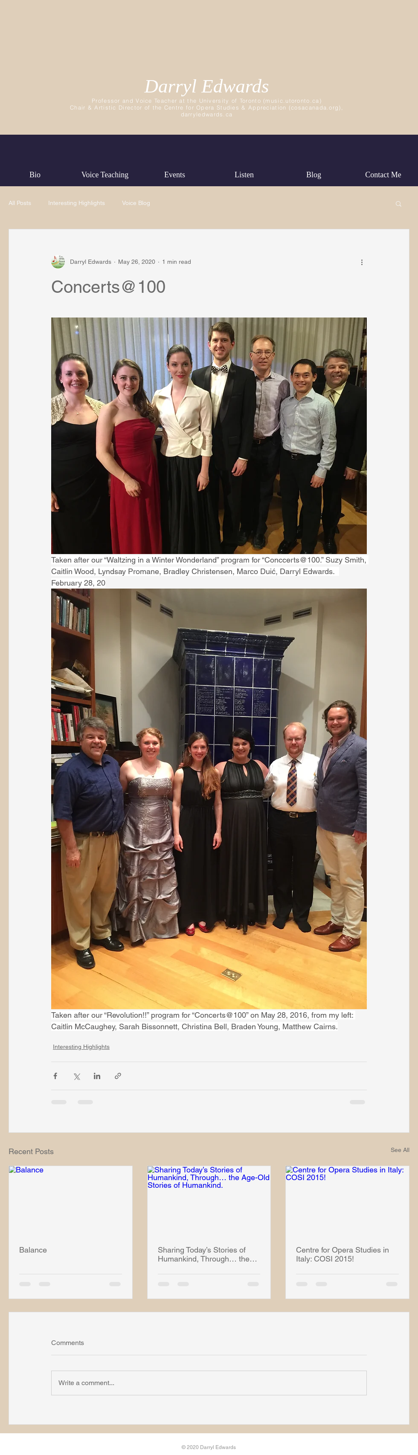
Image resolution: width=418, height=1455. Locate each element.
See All (400, 1149)
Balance (33, 1249)
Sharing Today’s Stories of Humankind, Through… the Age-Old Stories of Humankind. (204, 1254)
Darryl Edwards (206, 86)
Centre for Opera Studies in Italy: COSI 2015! (342, 1254)
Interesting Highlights (76, 202)
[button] (399, 203)
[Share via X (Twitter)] (76, 1076)
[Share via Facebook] (55, 1076)
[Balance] (70, 1200)
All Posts (20, 202)
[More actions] (362, 262)
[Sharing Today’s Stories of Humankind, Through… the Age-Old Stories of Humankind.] (209, 1200)
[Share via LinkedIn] (97, 1076)
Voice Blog (136, 202)
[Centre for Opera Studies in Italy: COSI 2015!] (347, 1200)
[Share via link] (118, 1076)
